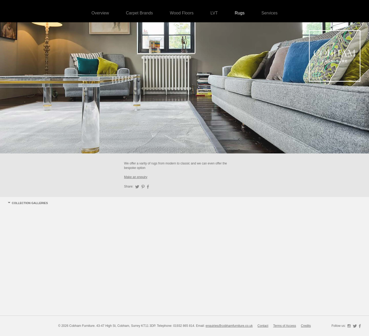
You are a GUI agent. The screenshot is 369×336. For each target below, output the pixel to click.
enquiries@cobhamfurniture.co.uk (229, 326)
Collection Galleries (30, 203)
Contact (263, 326)
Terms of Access (284, 326)
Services (269, 13)
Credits (306, 326)
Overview (100, 13)
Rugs (239, 13)
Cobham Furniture (335, 56)
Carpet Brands (139, 13)
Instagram (349, 326)
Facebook (148, 187)
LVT (214, 13)
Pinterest (143, 187)
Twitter (137, 187)
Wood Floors (182, 13)
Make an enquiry (135, 177)
